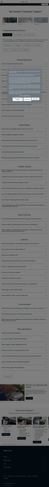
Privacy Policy (25, 95)
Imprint (29, 95)
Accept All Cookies (27, 99)
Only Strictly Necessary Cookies (18, 99)
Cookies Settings (35, 98)
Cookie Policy (21, 95)
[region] (24, 86)
